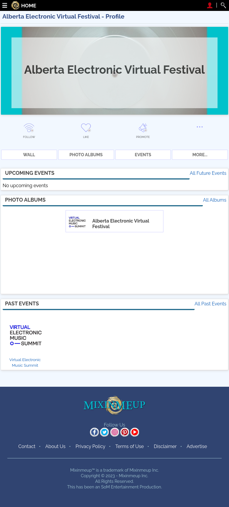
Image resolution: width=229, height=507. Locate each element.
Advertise (197, 446)
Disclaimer (165, 446)
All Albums (214, 200)
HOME (28, 6)
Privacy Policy (91, 446)
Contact (26, 446)
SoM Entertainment (120, 486)
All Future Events (208, 173)
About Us (55, 446)
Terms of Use (129, 446)
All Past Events (210, 304)
